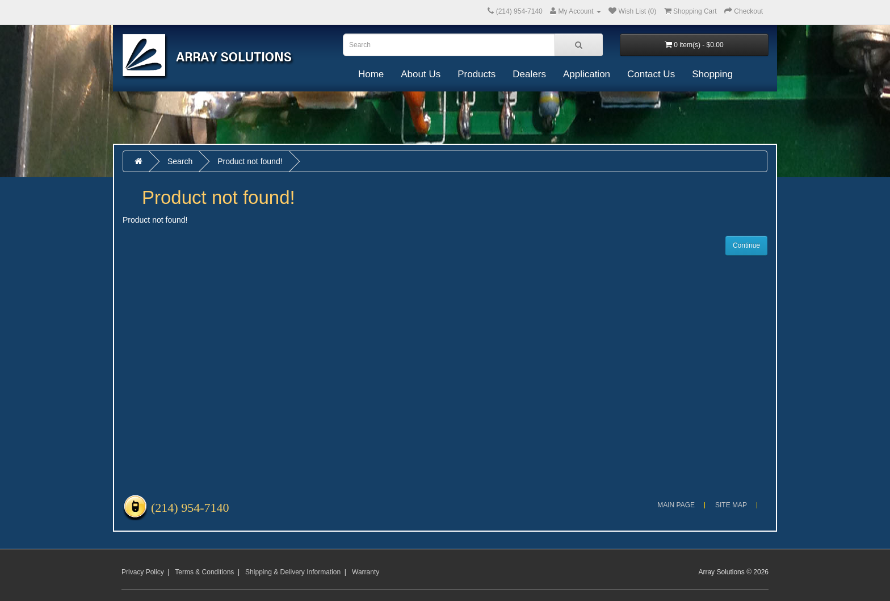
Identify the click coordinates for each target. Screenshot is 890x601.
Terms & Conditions (204, 572)
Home (371, 74)
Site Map (731, 505)
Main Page (676, 505)
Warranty (365, 572)
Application (586, 74)
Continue (746, 245)
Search (179, 161)
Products (476, 74)
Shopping (712, 74)
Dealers (529, 74)
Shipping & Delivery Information (293, 572)
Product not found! (249, 161)
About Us (420, 74)
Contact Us (651, 74)
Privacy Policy (142, 572)
